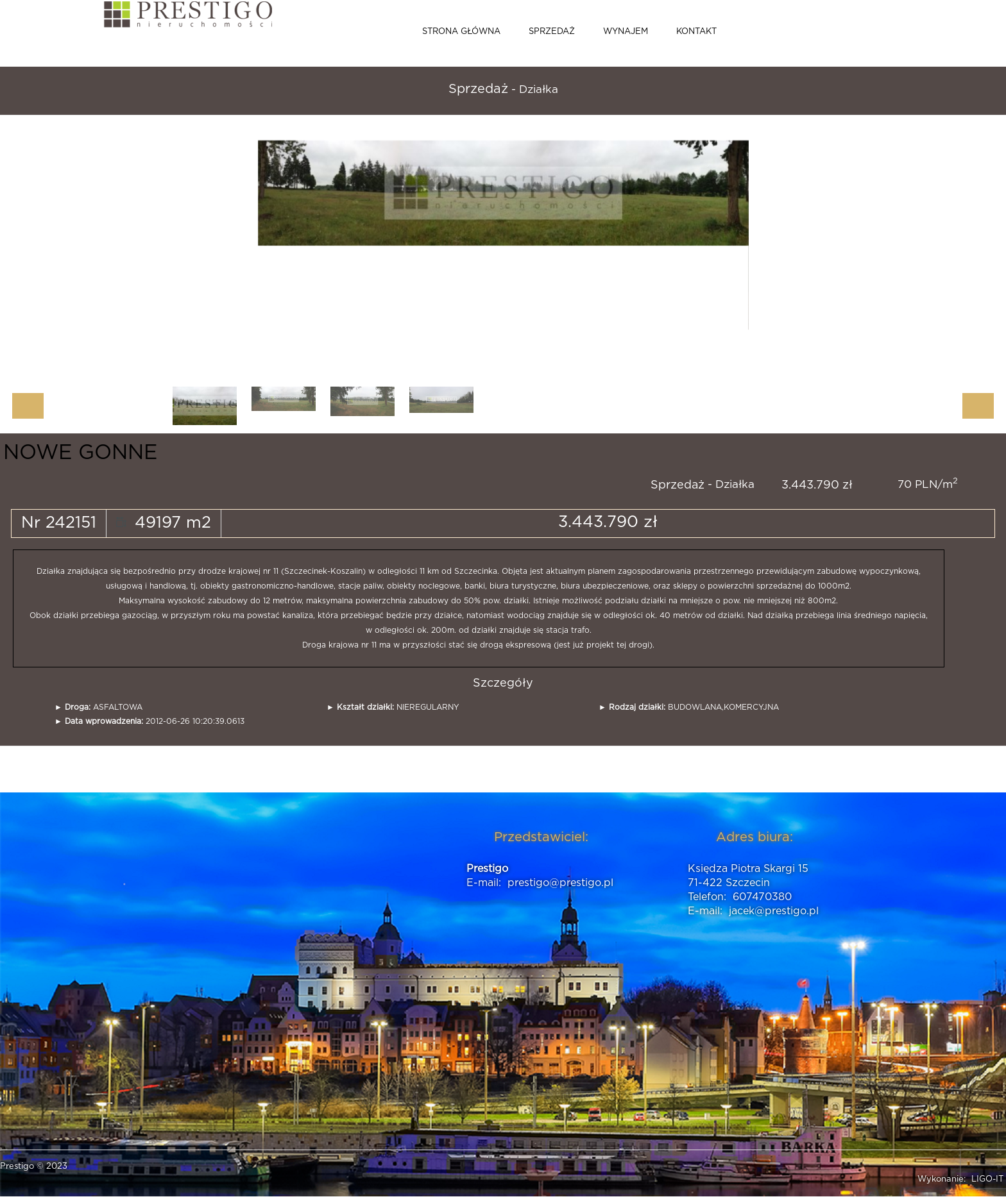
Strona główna (461, 32)
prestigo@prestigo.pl (560, 883)
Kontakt (696, 32)
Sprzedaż (552, 32)
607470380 (762, 897)
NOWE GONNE (80, 452)
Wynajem (625, 32)
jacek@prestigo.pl (774, 911)
